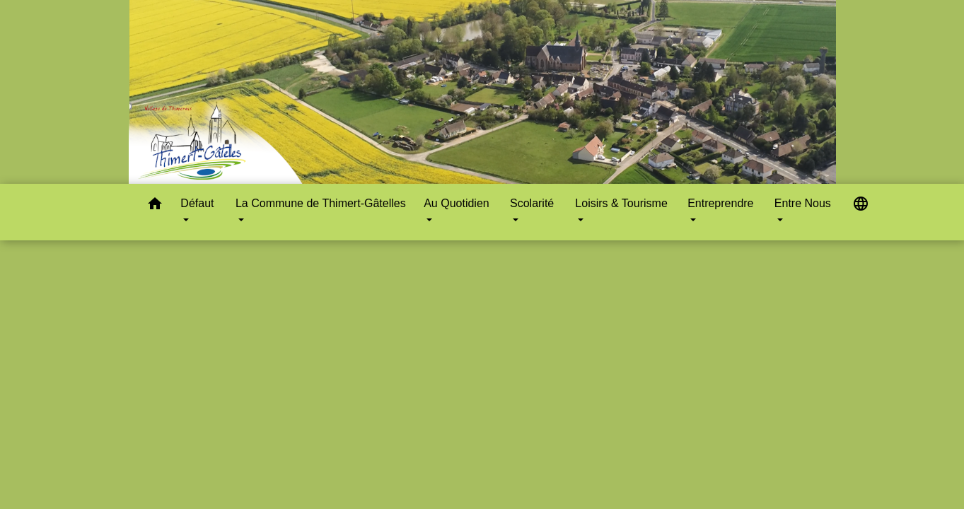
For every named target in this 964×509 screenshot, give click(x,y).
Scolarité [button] (532, 203)
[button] (155, 206)
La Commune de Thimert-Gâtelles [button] (321, 203)
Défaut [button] (197, 203)
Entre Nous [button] (802, 203)
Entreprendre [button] (720, 203)
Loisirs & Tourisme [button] (621, 203)
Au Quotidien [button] (456, 203)
